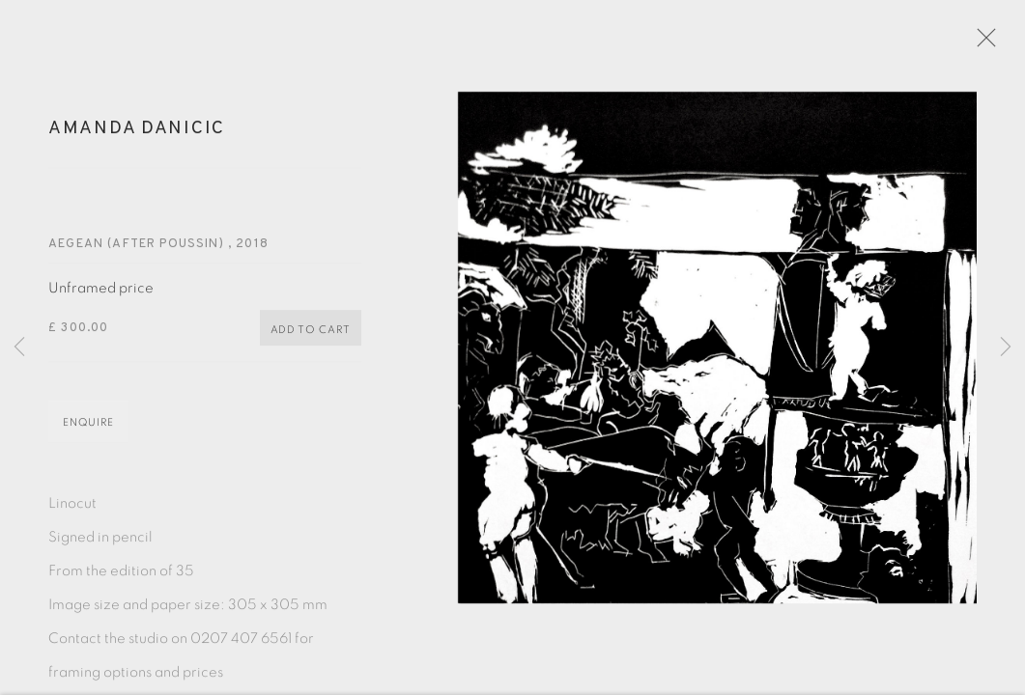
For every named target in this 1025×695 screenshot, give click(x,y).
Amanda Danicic (136, 137)
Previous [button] (19, 347)
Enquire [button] (88, 431)
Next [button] (1005, 347)
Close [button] (995, 43)
